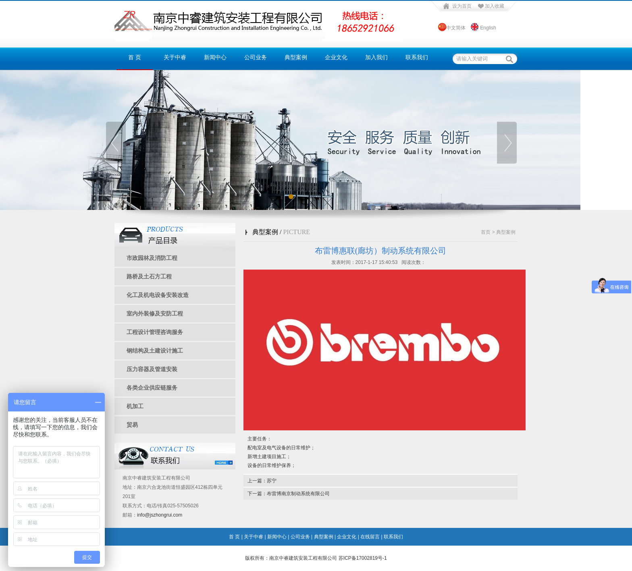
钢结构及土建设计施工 (155, 350)
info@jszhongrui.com (159, 515)
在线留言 (370, 537)
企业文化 (336, 57)
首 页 (134, 57)
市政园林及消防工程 (152, 258)
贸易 (132, 425)
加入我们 (376, 57)
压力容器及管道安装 (152, 369)
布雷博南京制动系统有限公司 (298, 493)
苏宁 (271, 481)
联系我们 (416, 57)
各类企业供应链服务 (152, 387)
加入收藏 (494, 6)
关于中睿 (175, 57)
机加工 (135, 406)
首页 (486, 232)
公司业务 (255, 57)
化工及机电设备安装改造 (158, 295)
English (488, 28)
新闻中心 (215, 57)
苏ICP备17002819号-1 (363, 558)
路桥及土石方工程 (149, 276)
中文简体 (455, 28)
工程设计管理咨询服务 (155, 332)
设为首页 (462, 6)
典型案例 (296, 57)
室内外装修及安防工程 (155, 313)
